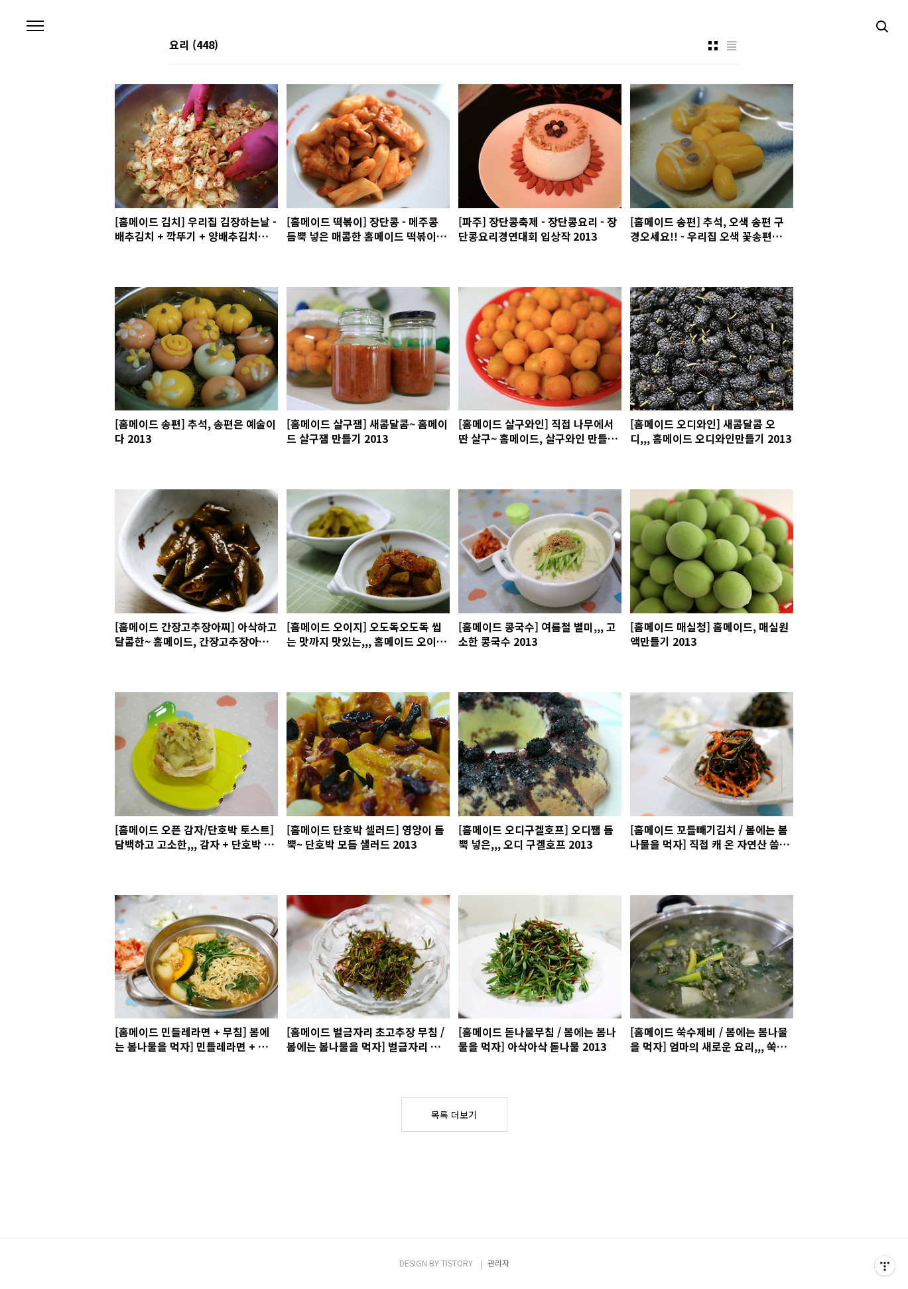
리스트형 (732, 46)
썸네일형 (713, 46)
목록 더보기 (454, 1114)
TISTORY (457, 1262)
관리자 (498, 1262)
